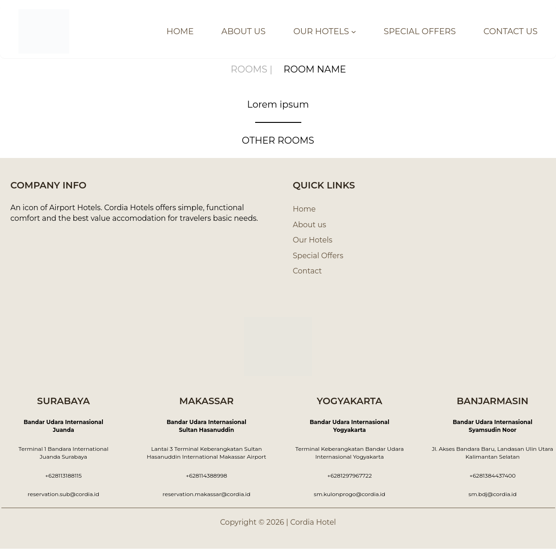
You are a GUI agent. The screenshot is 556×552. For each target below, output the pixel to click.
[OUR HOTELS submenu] (362, 31)
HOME (197, 31)
